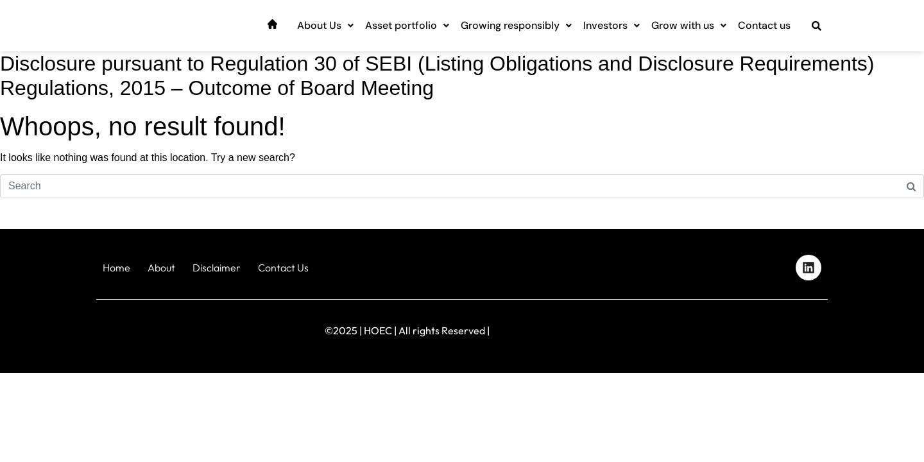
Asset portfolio (407, 25)
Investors (611, 25)
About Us (325, 25)
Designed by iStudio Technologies (773, 327)
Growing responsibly (516, 25)
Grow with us (688, 25)
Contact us (764, 25)
